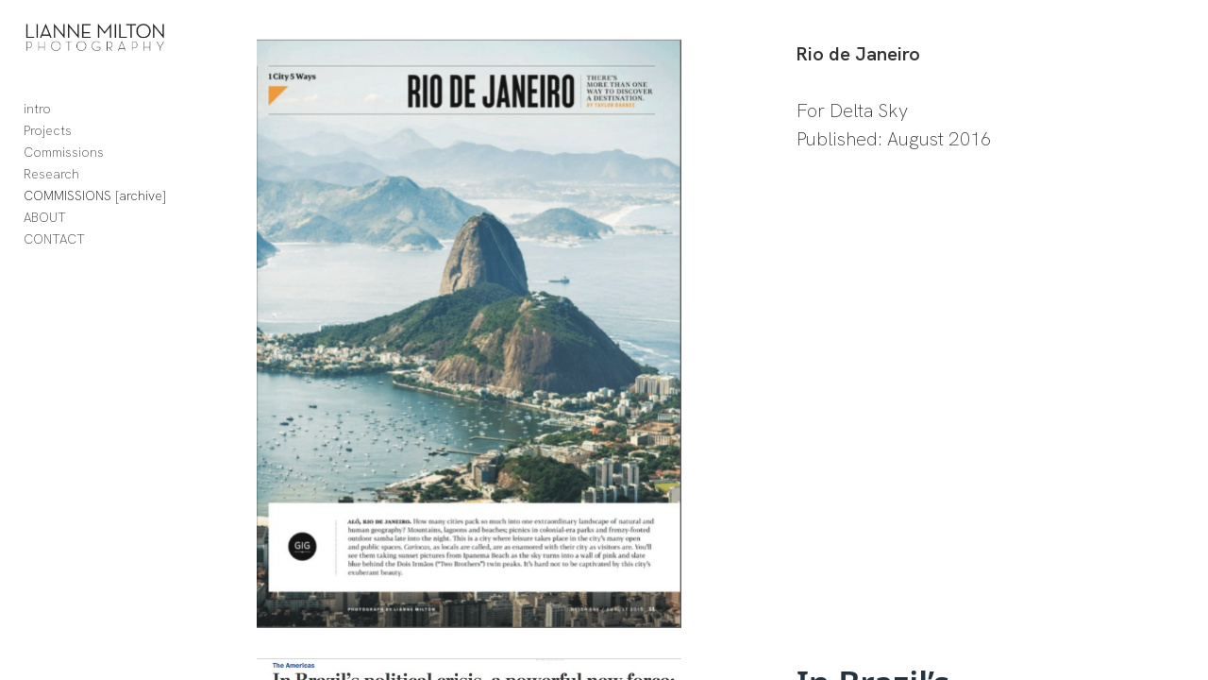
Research (51, 186)
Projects (48, 142)
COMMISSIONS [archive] (95, 207)
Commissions (64, 164)
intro (37, 120)
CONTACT (54, 251)
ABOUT (45, 229)
